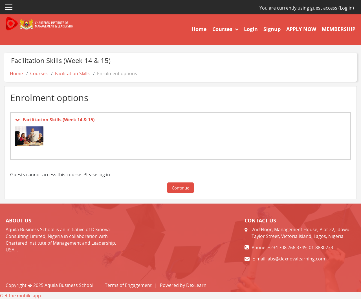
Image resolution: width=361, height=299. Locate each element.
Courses (223, 29)
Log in (346, 8)
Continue (180, 188)
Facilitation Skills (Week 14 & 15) (58, 119)
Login (251, 29)
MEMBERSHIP (338, 29)
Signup (272, 29)
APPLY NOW (301, 29)
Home (199, 29)
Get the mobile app (20, 296)
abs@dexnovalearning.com (296, 259)
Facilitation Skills (72, 73)
